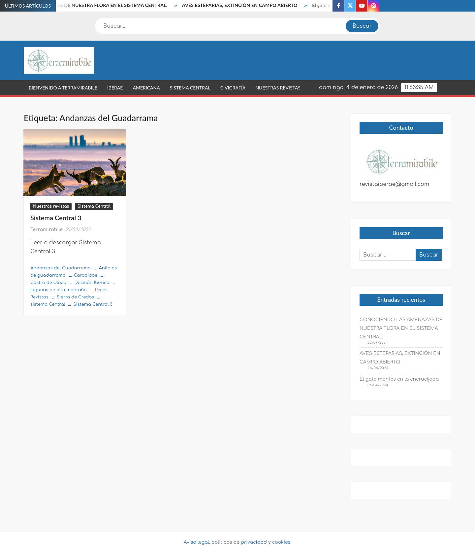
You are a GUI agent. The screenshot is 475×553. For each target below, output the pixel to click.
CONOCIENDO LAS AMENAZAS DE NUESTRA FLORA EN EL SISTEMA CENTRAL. (401, 328)
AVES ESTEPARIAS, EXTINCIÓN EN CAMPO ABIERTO (242, 5)
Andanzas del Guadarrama (60, 268)
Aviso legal (196, 542)
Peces (101, 290)
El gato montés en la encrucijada (399, 379)
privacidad (254, 542)
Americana (146, 87)
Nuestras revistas (278, 87)
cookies (281, 542)
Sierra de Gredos (75, 297)
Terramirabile (46, 229)
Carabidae (85, 275)
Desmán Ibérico (92, 282)
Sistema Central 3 (55, 218)
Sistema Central (190, 87)
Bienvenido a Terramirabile (63, 87)
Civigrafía (232, 87)
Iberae (115, 87)
